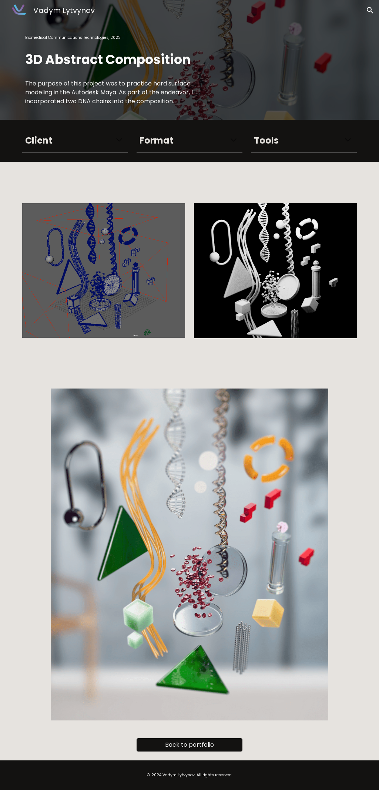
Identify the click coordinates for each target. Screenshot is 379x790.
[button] (370, 10)
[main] (118, 38)
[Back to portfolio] (189, 744)
